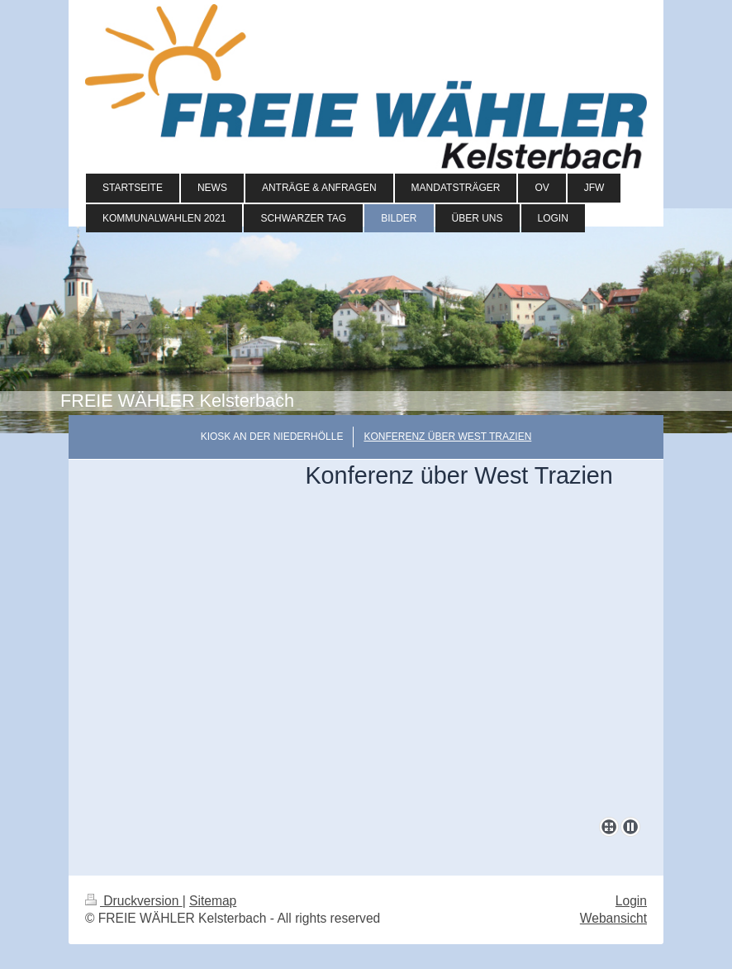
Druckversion (134, 901)
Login (631, 901)
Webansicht (613, 918)
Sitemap (212, 901)
